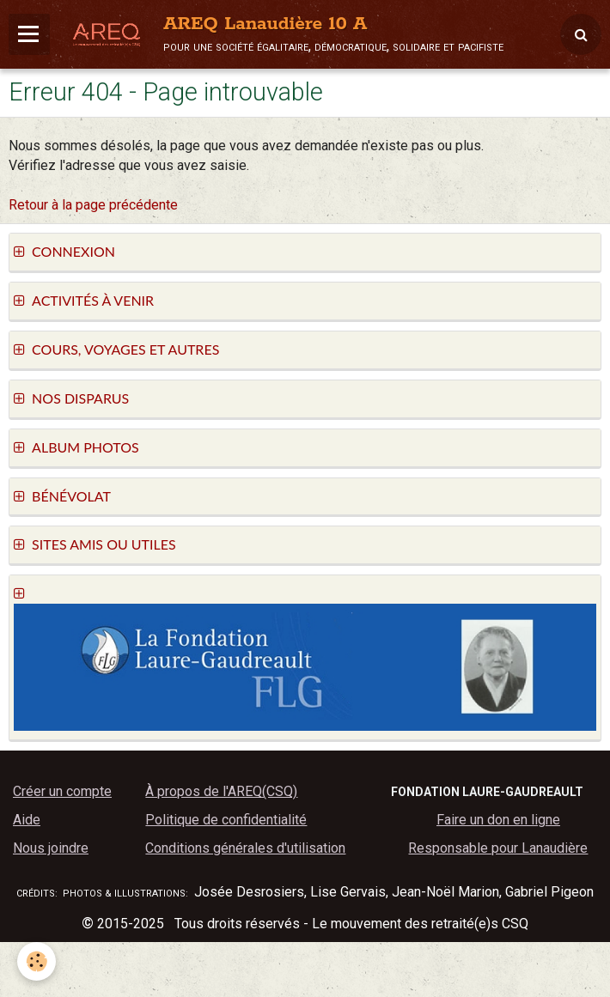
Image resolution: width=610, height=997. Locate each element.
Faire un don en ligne (498, 820)
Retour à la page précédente (93, 205)
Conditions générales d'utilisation (245, 848)
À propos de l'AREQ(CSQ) (221, 791)
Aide (26, 820)
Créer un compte (62, 791)
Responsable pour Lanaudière (498, 848)
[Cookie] (36, 961)
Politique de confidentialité (226, 820)
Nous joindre (50, 848)
